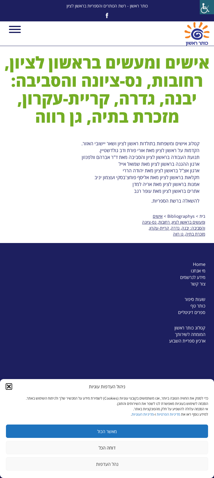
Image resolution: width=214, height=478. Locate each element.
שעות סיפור (195, 299)
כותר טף (198, 305)
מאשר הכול (107, 431)
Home (199, 264)
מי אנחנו (198, 270)
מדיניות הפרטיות (168, 414)
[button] (9, 386)
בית (202, 216)
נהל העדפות (107, 464)
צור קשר (198, 283)
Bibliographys (181, 216)
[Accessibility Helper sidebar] (207, 7)
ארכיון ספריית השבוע (187, 340)
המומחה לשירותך (190, 334)
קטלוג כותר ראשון (189, 327)
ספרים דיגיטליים (191, 312)
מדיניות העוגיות (143, 414)
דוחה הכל (107, 448)
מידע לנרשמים (192, 277)
